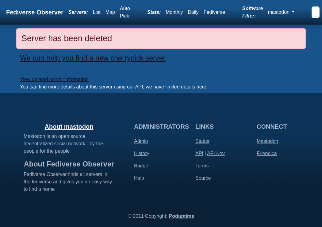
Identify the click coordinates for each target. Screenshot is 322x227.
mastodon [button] (279, 12)
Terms (202, 165)
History (141, 153)
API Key (216, 153)
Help (139, 178)
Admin (141, 141)
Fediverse (214, 12)
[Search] (316, 12)
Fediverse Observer (34, 12)
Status (202, 141)
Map (110, 12)
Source (203, 178)
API (199, 153)
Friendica (267, 153)
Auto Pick (125, 12)
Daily (193, 12)
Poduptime (181, 216)
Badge (141, 165)
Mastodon (267, 141)
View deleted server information (54, 79)
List (97, 12)
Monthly (174, 12)
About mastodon (69, 126)
